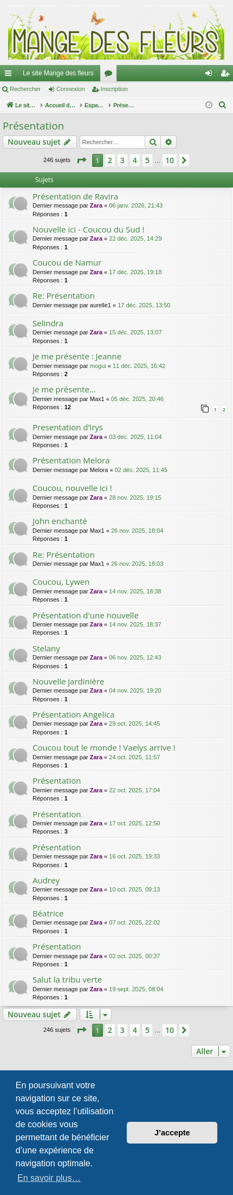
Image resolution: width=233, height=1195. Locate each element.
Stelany (46, 648)
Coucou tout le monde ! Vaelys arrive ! (104, 747)
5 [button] (147, 160)
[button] (81, 160)
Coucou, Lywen (61, 581)
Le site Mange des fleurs (58, 73)
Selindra (48, 323)
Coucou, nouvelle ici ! (72, 487)
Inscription (114, 89)
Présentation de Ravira (75, 196)
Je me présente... (64, 389)
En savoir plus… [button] (49, 1178)
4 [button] (135, 160)
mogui (98, 366)
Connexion (70, 89)
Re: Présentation (64, 295)
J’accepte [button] (172, 1132)
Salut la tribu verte (67, 979)
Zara (96, 205)
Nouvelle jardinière (69, 681)
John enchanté (60, 520)
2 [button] (110, 160)
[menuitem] (223, 105)
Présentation (33, 126)
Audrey (46, 880)
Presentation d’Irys (68, 427)
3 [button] (122, 160)
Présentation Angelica (74, 714)
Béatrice (48, 913)
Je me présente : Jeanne (77, 356)
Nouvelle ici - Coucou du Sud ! (88, 229)
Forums (110, 75)
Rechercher (25, 89)
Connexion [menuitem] (211, 75)
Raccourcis (10, 75)
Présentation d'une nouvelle (86, 615)
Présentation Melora (71, 460)
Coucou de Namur (67, 262)
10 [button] (169, 160)
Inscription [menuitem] (227, 75)
